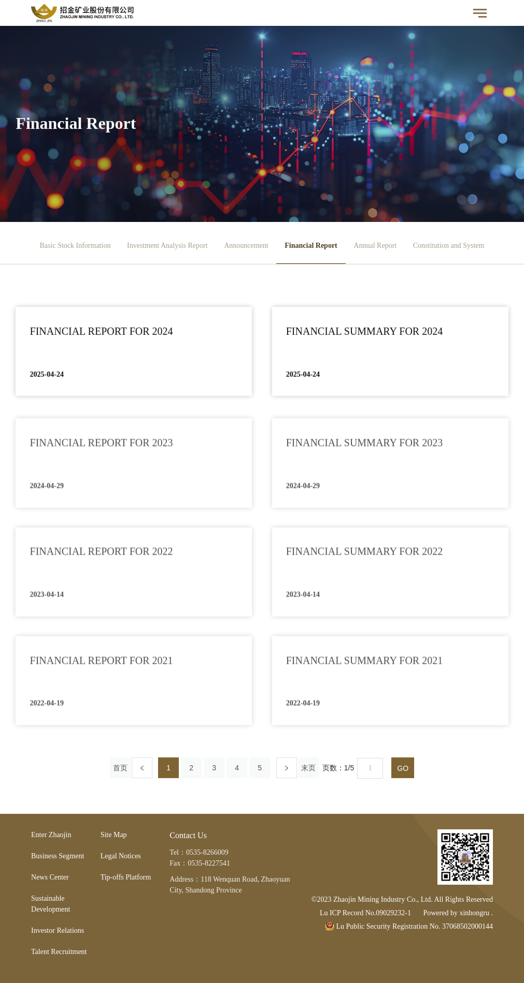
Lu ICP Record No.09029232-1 (365, 913)
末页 (308, 768)
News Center (50, 877)
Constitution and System (449, 245)
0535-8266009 (207, 852)
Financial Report (311, 245)
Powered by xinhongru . (458, 913)
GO (402, 768)
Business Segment (57, 856)
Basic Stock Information (75, 245)
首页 (120, 768)
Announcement (246, 245)
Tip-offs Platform (126, 877)
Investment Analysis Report (167, 245)
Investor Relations (57, 930)
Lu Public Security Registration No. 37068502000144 (409, 926)
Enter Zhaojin (51, 835)
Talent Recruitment (59, 952)
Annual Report (374, 245)
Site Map (114, 835)
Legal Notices (121, 856)
